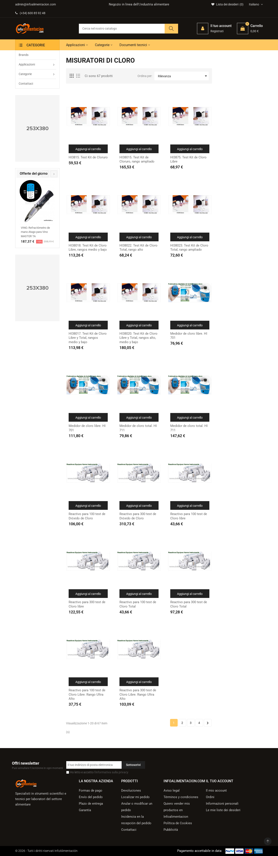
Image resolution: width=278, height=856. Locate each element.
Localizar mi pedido (135, 797)
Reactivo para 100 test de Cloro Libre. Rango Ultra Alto (87, 694)
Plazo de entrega (91, 804)
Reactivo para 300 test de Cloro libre (87, 604)
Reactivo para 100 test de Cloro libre (188, 516)
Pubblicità (171, 830)
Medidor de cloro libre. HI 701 (188, 336)
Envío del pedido (91, 797)
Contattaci (128, 830)
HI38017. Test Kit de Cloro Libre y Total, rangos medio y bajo (88, 338)
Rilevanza (183, 76)
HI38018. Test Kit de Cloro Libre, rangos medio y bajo (88, 247)
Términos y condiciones (181, 797)
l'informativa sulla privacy (111, 772)
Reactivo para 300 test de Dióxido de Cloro (137, 516)
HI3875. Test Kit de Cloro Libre (188, 159)
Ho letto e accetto (99, 772)
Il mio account (216, 790)
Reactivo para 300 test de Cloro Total (188, 604)
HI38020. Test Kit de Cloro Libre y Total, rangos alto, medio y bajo (138, 338)
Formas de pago (90, 790)
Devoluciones (131, 790)
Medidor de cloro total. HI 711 (138, 428)
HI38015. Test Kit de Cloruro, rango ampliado (136, 159)
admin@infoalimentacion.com (35, 4)
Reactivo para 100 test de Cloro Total (137, 604)
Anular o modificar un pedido (136, 807)
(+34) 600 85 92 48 (30, 13)
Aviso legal (172, 790)
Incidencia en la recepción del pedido (136, 820)
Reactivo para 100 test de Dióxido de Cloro (87, 516)
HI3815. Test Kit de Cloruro (88, 157)
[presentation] (45, 174)
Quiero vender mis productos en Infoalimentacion (177, 810)
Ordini (210, 797)
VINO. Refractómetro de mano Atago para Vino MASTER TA (35, 232)
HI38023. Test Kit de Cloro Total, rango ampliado (189, 247)
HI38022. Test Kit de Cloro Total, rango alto (138, 247)
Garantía (85, 810)
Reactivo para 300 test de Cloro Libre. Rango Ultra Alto (137, 694)
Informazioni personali (222, 804)
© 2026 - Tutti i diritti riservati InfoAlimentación (46, 851)
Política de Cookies (178, 823)
